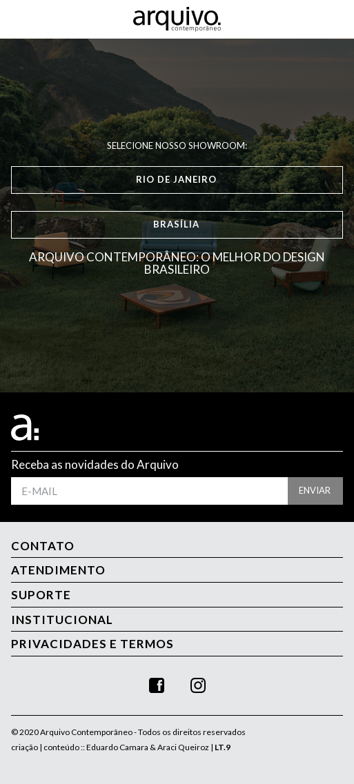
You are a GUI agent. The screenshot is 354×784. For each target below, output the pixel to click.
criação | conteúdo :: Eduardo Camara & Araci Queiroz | (120, 747)
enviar (315, 490)
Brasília (176, 224)
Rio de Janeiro (176, 179)
